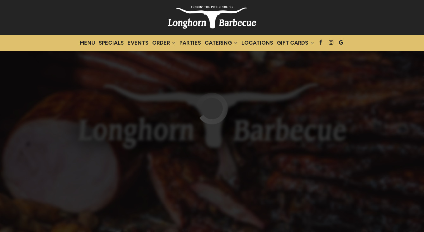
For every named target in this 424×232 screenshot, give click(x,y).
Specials (111, 43)
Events (138, 43)
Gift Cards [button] (295, 43)
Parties (190, 43)
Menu (87, 43)
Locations (257, 43)
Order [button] (164, 43)
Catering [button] (221, 43)
